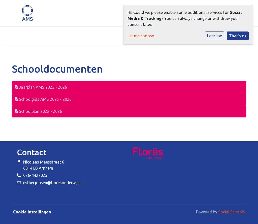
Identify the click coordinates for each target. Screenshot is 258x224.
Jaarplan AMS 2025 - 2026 (41, 87)
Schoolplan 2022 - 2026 (38, 111)
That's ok (237, 36)
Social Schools (231, 212)
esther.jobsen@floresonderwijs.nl (53, 182)
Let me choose (140, 36)
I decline (214, 36)
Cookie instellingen (32, 212)
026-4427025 (35, 175)
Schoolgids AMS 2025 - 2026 (43, 99)
